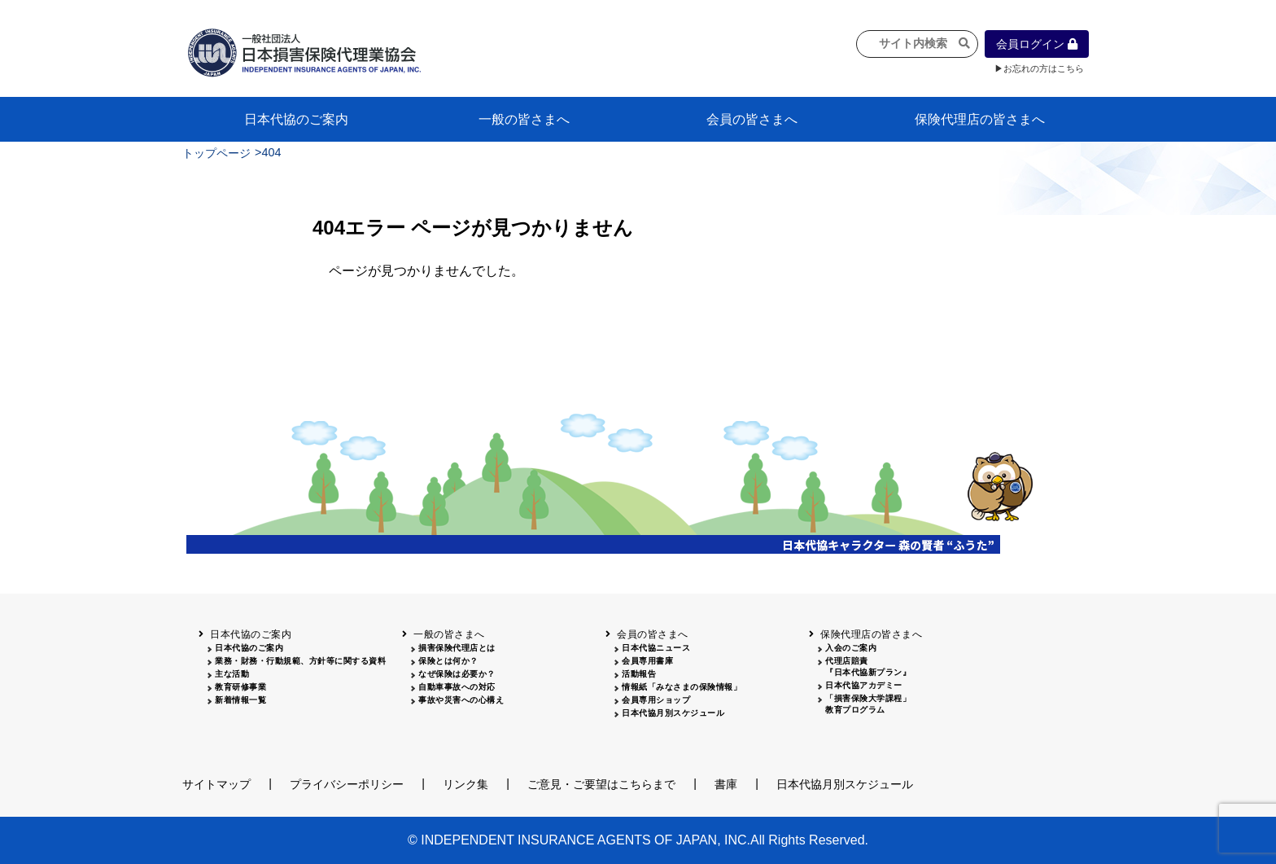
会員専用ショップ (656, 699)
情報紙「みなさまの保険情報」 (681, 686)
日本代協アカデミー (863, 685)
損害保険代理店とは (457, 647)
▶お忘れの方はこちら (1039, 68)
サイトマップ (216, 784)
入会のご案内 (850, 647)
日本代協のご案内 (296, 119)
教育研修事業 (240, 686)
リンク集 (465, 784)
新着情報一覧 (240, 699)
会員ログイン (1036, 43)
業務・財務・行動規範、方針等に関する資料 (300, 660)
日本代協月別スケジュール (673, 712)
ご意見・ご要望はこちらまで (601, 784)
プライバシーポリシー (347, 784)
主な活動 (232, 673)
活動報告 (639, 673)
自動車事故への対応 (457, 686)
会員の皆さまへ (752, 119)
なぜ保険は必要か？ (457, 673)
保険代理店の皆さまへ (980, 119)
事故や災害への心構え (461, 699)
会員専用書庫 (647, 660)
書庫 (725, 784)
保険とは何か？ (448, 660)
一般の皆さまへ (524, 119)
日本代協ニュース (656, 647)
